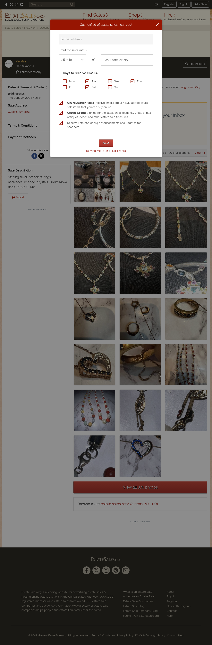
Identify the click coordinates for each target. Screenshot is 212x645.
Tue (94, 81)
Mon (72, 81)
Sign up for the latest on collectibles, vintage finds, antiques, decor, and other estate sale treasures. (109, 115)
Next (106, 143)
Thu (139, 81)
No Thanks (119, 150)
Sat (94, 87)
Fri (70, 87)
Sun (116, 87)
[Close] (157, 24)
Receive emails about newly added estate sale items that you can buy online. (107, 105)
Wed (117, 81)
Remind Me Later (97, 150)
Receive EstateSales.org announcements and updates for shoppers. (104, 125)
